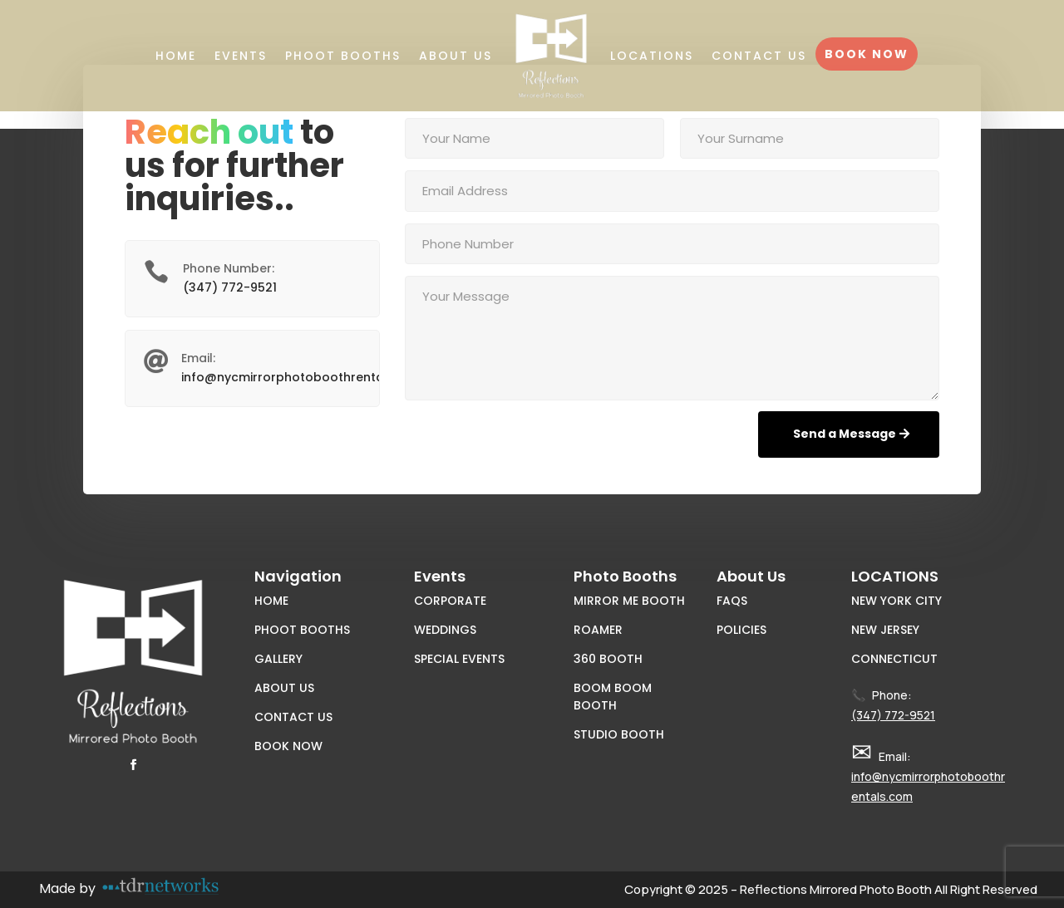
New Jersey (885, 629)
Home (175, 55)
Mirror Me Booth (629, 600)
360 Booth (608, 658)
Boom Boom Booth (613, 697)
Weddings (445, 629)
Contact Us (759, 55)
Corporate (450, 600)
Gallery (278, 658)
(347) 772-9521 (230, 287)
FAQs (732, 600)
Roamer (598, 629)
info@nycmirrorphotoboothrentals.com (302, 377)
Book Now (867, 54)
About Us (455, 55)
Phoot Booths (343, 55)
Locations (651, 55)
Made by (67, 888)
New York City (896, 600)
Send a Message (844, 433)
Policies (741, 629)
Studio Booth (619, 734)
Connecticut (894, 658)
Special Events (459, 658)
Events (240, 55)
